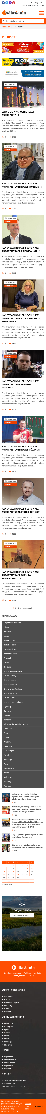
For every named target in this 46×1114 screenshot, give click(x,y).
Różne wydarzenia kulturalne (16, 724)
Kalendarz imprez (11, 1002)
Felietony (7, 781)
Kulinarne (8, 777)
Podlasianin (7, 27)
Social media (9, 1062)
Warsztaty (8, 746)
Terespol (7, 658)
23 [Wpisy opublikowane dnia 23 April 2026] (18, 875)
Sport (6, 1029)
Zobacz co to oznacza (28, 1106)
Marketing (38, 973)
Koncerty (7, 720)
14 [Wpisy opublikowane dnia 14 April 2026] (8, 871)
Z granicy (7, 706)
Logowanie (8, 1056)
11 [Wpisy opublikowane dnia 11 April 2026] (27, 868)
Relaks (6, 773)
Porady (7, 755)
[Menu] (41, 13)
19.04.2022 (10, 146)
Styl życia (8, 1045)
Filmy (6, 733)
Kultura (7, 1039)
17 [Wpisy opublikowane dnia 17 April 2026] (22, 871)
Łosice (6, 636)
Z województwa (10, 649)
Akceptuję (39, 1106)
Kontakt (30, 976)
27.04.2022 (10, 85)
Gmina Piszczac (10, 680)
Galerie (7, 1032)
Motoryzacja (9, 768)
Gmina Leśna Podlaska (13, 702)
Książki (6, 737)
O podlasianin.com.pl (12, 973)
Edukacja (8, 1042)
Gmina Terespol (10, 684)
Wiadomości (9, 1023)
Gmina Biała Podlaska (13, 671)
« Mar (9, 881)
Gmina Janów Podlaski (13, 689)
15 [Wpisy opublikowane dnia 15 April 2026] (13, 871)
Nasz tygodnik (19, 976)
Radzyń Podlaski (10, 653)
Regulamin (8, 1065)
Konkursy (8, 1005)
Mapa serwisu (10, 1059)
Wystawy (7, 742)
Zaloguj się (36, 2)
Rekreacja (8, 759)
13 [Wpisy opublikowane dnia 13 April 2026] (4, 871)
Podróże (7, 786)
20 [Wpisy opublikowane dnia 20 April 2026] (4, 875)
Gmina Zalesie (9, 698)
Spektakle (8, 728)
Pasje (6, 764)
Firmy (6, 1009)
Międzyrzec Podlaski (12, 623)
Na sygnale (8, 1026)
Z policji (7, 715)
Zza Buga (7, 667)
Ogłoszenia (8, 996)
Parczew (7, 631)
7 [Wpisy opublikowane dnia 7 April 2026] (8, 868)
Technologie (9, 750)
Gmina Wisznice (10, 693)
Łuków (6, 662)
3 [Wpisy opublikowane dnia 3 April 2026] (22, 865)
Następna (27, 608)
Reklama (27, 973)
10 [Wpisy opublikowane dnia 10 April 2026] (22, 868)
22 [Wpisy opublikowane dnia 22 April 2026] (13, 875)
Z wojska (7, 711)
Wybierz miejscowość (22, 915)
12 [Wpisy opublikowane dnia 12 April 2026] (32, 868)
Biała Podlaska (10, 645)
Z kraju (6, 627)
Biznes (7, 1035)
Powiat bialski (9, 640)
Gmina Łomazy (10, 676)
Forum (7, 999)
